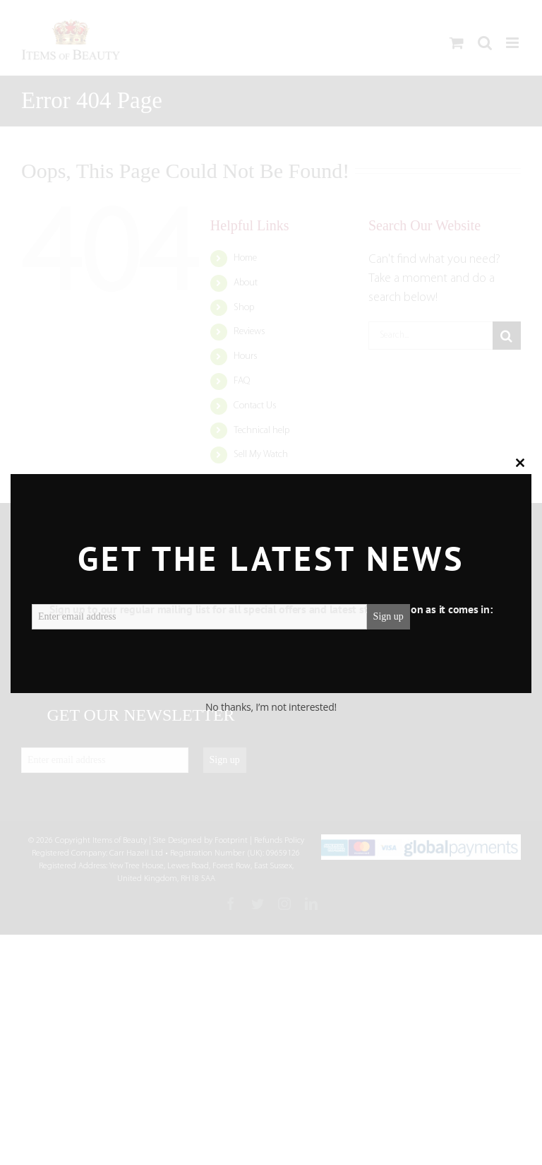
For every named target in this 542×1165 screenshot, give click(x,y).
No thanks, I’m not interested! (271, 707)
